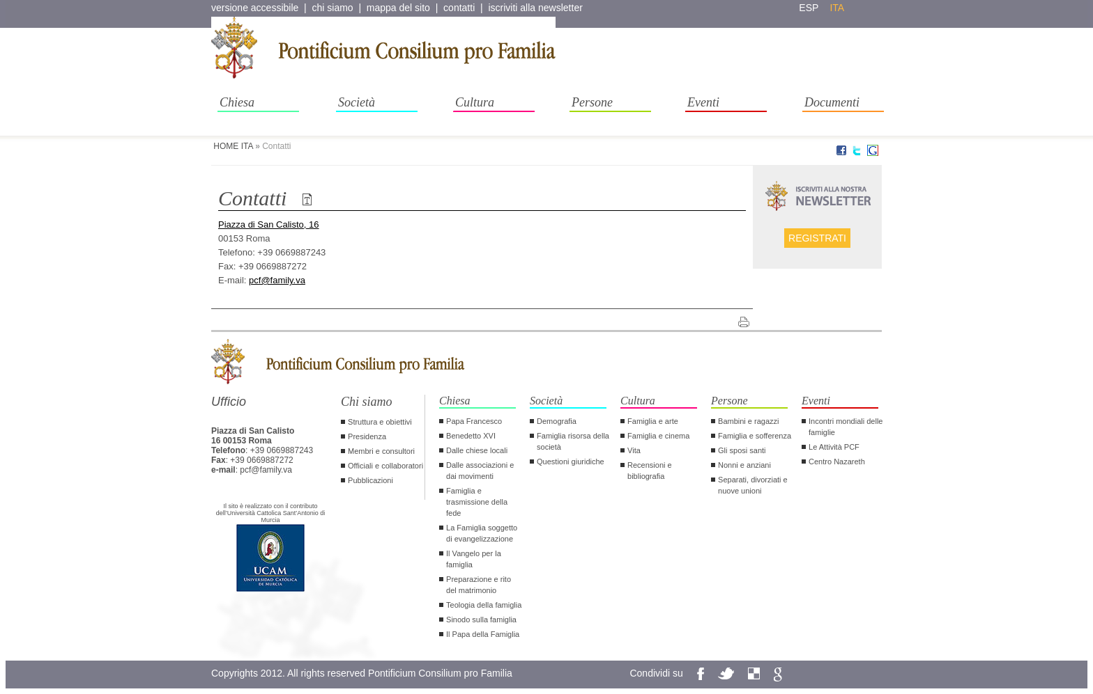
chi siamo (332, 7)
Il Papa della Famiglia (482, 634)
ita (837, 7)
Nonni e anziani (744, 465)
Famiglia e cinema (658, 436)
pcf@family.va (277, 280)
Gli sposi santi (741, 450)
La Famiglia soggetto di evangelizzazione (481, 533)
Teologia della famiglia (483, 605)
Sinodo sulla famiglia (481, 619)
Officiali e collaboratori (385, 466)
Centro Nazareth (837, 461)
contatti (459, 7)
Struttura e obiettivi (380, 422)
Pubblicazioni (370, 480)
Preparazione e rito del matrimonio (478, 584)
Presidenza (367, 436)
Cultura (474, 102)
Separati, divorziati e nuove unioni (753, 485)
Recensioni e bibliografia (649, 470)
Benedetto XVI (471, 436)
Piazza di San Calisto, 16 (268, 224)
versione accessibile (254, 7)
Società (356, 102)
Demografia (556, 421)
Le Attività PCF (834, 447)
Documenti (831, 102)
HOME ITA (232, 146)
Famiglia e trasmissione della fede (476, 502)
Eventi (703, 102)
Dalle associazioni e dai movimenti (480, 470)
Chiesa (237, 102)
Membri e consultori (381, 451)
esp (808, 7)
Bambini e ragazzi (748, 421)
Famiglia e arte (652, 421)
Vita (634, 450)
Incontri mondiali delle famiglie (845, 426)
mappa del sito (398, 7)
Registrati (817, 238)
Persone (592, 102)
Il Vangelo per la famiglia (473, 559)
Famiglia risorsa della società (573, 441)
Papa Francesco (474, 421)
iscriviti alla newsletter (535, 7)
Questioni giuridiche (570, 461)
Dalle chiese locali (476, 450)
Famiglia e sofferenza (754, 436)
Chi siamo (366, 402)
